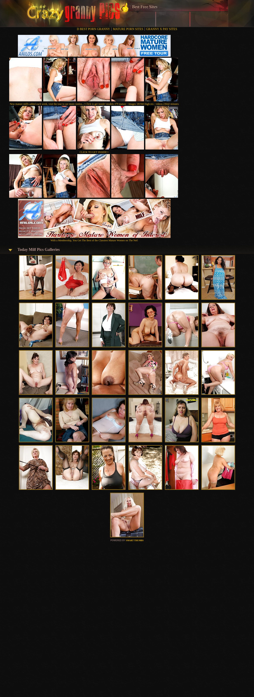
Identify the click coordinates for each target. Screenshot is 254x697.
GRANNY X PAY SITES (161, 29)
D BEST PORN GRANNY (93, 29)
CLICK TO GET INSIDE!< (94, 152)
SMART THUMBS (135, 540)
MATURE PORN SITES (128, 29)
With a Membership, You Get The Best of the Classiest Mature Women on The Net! (94, 239)
